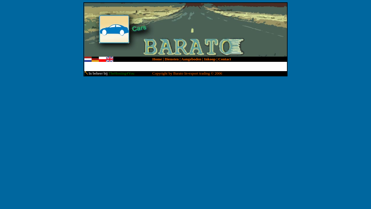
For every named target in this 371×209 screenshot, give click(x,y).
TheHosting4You (121, 73)
